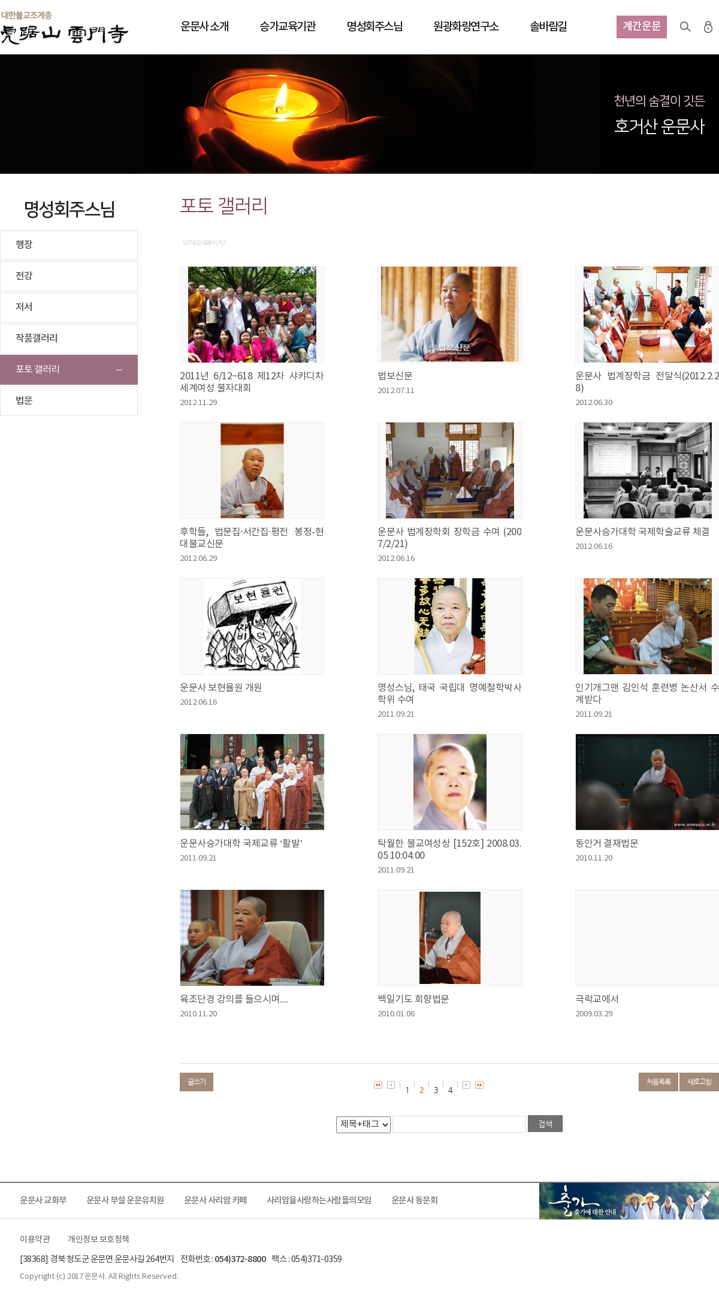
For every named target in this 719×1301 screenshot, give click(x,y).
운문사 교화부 (43, 1201)
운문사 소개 (204, 27)
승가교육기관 (287, 27)
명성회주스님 (374, 27)
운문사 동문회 (414, 1201)
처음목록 (658, 1081)
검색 (685, 27)
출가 (629, 1201)
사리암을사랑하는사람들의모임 (319, 1201)
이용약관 (35, 1240)
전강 (24, 276)
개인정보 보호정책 (98, 1240)
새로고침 (699, 1081)
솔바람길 (548, 27)
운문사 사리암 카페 (215, 1201)
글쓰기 (197, 1081)
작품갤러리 (37, 338)
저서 (24, 307)
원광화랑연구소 (466, 27)
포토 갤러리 (37, 369)
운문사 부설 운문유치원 (125, 1201)
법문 (24, 401)
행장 (24, 245)
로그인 (708, 27)
